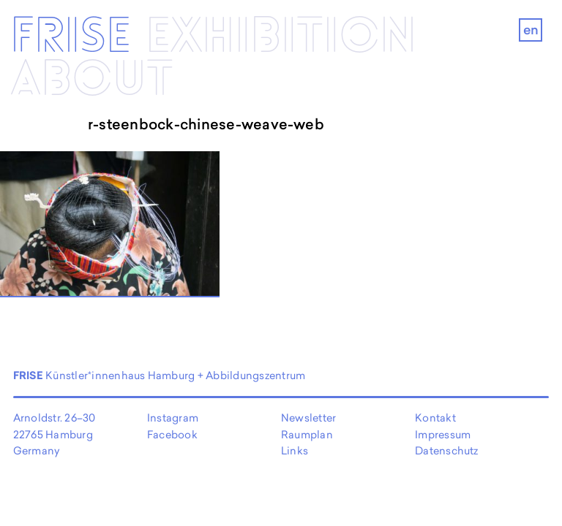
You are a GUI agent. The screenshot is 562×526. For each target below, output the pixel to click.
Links (294, 450)
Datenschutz (447, 450)
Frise (70, 36)
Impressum (443, 434)
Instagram (172, 417)
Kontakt (435, 417)
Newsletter (308, 417)
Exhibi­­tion (281, 36)
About (91, 80)
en (531, 29)
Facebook (172, 434)
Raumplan (307, 434)
